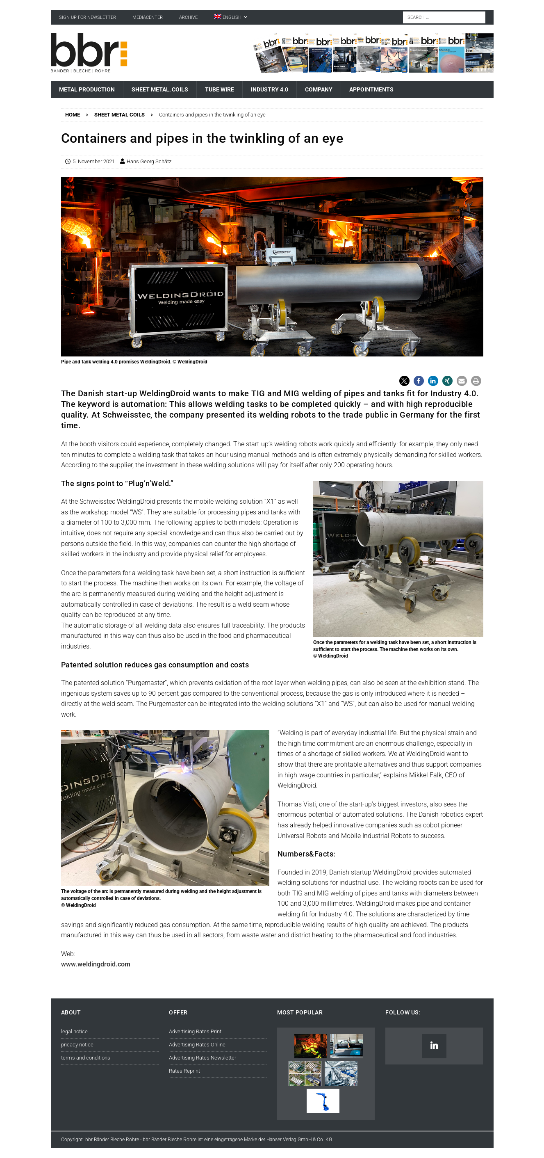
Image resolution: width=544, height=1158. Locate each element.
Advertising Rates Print (195, 1031)
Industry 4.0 (269, 89)
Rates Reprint (184, 1071)
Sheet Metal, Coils (160, 89)
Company (318, 89)
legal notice (74, 1031)
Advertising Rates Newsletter (202, 1058)
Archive (188, 17)
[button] (404, 381)
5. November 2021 (94, 161)
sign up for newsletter (87, 17)
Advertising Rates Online (197, 1045)
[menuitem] (231, 17)
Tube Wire (219, 89)
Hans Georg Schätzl (150, 161)
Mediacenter (147, 17)
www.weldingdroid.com (95, 964)
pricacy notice (77, 1045)
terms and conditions (85, 1058)
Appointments (371, 89)
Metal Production (87, 89)
